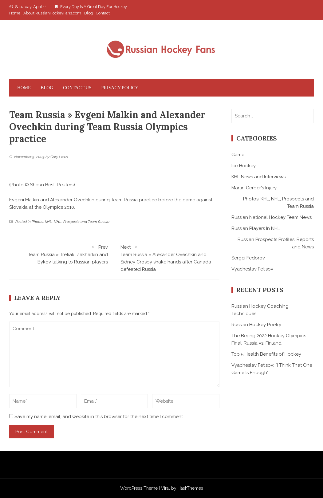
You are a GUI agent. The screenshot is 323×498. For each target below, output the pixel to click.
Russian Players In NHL (255, 228)
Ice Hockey (243, 165)
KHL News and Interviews (258, 177)
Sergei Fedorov (248, 258)
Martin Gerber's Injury (254, 188)
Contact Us (77, 87)
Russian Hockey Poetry (256, 324)
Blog (88, 13)
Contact (103, 13)
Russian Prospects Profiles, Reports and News (276, 243)
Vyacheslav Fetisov (252, 269)
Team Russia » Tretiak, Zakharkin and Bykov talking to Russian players (61, 254)
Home (14, 13)
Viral (165, 488)
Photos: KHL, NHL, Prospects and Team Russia (70, 221)
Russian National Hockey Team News (271, 217)
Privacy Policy (119, 87)
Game (237, 154)
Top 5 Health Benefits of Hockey (266, 354)
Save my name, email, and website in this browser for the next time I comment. (99, 416)
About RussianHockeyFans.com (52, 13)
